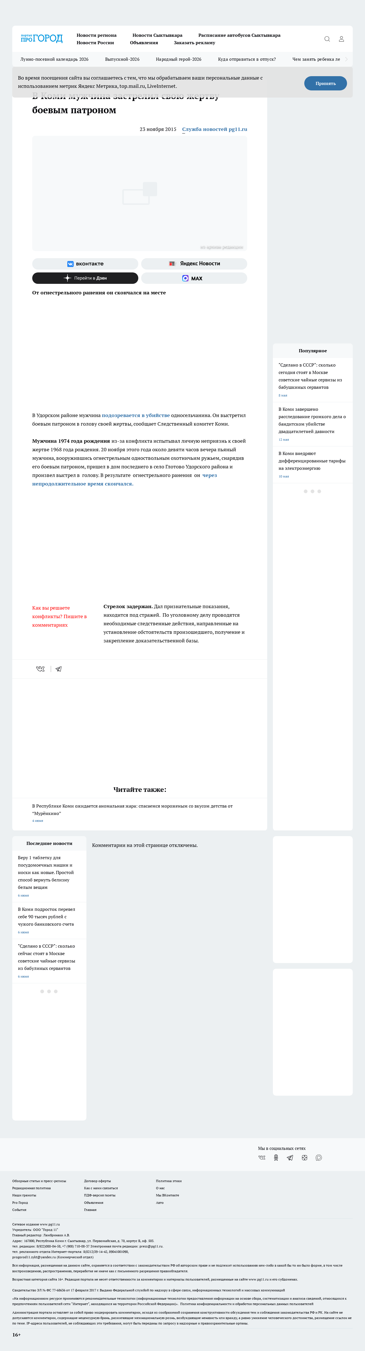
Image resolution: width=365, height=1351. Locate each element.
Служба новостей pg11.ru (214, 129)
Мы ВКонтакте (167, 1195)
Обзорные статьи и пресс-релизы (39, 1181)
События (19, 1210)
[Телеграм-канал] (290, 1157)
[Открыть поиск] (327, 39)
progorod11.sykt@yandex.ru (34, 1257)
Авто (160, 1202)
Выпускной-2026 (122, 59)
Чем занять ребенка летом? (321, 59)
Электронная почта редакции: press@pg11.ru (126, 1246)
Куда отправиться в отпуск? (247, 59)
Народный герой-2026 (179, 59)
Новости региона (97, 35)
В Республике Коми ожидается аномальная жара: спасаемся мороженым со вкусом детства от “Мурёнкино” (139, 813)
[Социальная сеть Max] (194, 278)
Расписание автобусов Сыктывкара (239, 35)
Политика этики (169, 1181)
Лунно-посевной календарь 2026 (55, 59)
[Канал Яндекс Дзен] (85, 278)
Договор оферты (97, 1181)
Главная (90, 1210)
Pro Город (20, 1202)
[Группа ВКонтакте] (85, 264)
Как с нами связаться (101, 1188)
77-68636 (58, 1290)
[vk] (41, 669)
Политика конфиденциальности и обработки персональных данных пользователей (246, 1304)
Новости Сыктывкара (157, 35)
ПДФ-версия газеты (99, 1195)
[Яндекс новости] (194, 264)
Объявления (144, 42)
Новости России (95, 42)
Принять (326, 83)
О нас (160, 1188)
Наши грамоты (24, 1195)
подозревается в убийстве (136, 415)
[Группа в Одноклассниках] (276, 1157)
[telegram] (60, 669)
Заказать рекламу (194, 42)
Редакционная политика (31, 1188)
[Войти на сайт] (341, 39)
